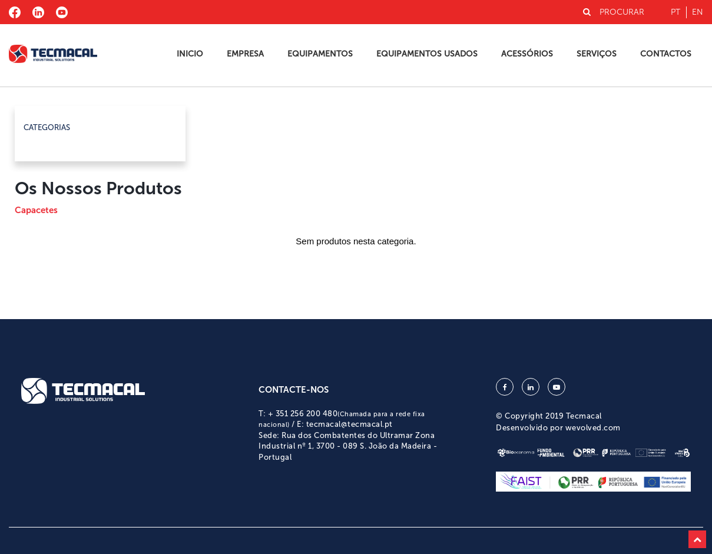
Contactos (665, 54)
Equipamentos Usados (427, 54)
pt (675, 12)
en (697, 12)
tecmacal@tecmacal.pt (349, 424)
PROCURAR (613, 12)
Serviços (597, 54)
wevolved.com (593, 427)
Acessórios (527, 54)
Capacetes (36, 210)
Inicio (190, 54)
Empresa (245, 54)
